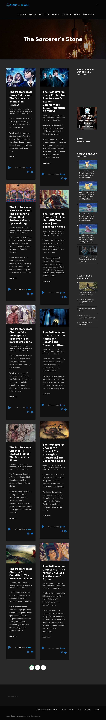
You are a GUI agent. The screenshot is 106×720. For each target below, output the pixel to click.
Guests (71, 709)
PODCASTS (43, 14)
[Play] (10, 167)
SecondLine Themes (33, 716)
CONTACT (66, 14)
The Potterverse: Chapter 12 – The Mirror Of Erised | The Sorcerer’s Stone (54, 573)
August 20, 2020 (15, 346)
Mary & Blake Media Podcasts (47, 709)
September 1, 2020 (16, 109)
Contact (97, 709)
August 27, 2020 (15, 228)
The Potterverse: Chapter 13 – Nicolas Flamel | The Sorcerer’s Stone (20, 454)
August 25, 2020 (48, 231)
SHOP (76, 14)
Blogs (64, 709)
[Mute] (27, 168)
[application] (20, 168)
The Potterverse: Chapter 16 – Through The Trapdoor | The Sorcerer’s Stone (20, 335)
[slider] (30, 169)
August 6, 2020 (48, 583)
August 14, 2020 (48, 465)
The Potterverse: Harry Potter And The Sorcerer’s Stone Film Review (20, 98)
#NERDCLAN (87, 14)
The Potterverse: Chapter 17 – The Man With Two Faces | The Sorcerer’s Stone (54, 220)
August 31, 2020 (48, 115)
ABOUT (32, 14)
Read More (13, 157)
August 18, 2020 (48, 349)
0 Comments (24, 113)
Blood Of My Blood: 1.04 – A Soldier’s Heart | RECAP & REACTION (88, 259)
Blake (27, 109)
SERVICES (21, 14)
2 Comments (57, 235)
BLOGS (54, 14)
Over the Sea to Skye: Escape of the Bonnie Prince (86, 302)
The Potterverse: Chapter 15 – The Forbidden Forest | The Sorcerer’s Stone (54, 339)
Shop (79, 709)
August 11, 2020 (15, 465)
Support (88, 709)
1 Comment (57, 470)
